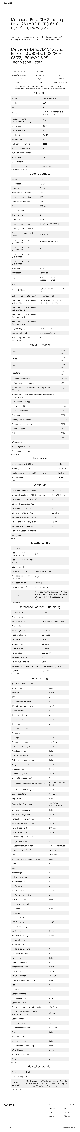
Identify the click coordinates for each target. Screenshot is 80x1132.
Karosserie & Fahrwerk (33, 88)
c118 (41, 37)
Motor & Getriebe (29, 86)
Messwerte (52, 86)
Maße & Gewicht (41, 86)
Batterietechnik (19, 88)
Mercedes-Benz (27, 37)
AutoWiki (8, 3)
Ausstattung (46, 88)
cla (37, 37)
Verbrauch (60, 86)
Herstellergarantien (59, 88)
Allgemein (19, 86)
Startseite (15, 37)
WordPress (73, 1127)
